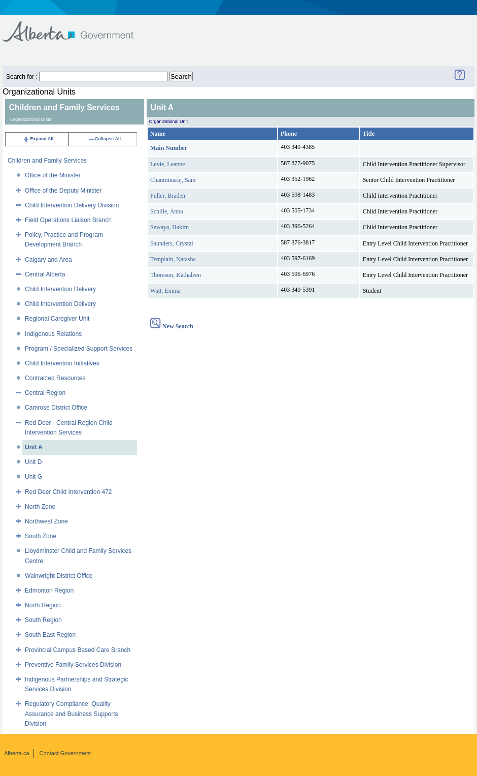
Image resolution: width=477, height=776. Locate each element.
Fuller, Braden (167, 195)
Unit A (34, 447)
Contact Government (65, 753)
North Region (43, 605)
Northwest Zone (46, 521)
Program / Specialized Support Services (78, 348)
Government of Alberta (76, 26)
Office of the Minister (53, 175)
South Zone (40, 536)
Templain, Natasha (173, 259)
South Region (43, 620)
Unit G (33, 476)
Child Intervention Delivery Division (72, 205)
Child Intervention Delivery (60, 289)
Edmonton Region (49, 590)
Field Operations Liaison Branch (68, 220)
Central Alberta (45, 274)
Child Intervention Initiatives (62, 363)
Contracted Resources (55, 378)
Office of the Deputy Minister (63, 190)
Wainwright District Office (58, 575)
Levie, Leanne (167, 164)
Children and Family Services (47, 160)
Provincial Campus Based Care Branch (77, 650)
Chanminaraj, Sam (172, 179)
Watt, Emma (165, 290)
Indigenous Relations (53, 333)
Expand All (38, 138)
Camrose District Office (56, 407)
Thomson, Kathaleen (175, 274)
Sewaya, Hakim (169, 227)
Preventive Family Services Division (73, 664)
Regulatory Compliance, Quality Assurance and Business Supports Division (71, 713)
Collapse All (104, 138)
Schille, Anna (166, 211)
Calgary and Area (48, 259)
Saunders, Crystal (171, 243)
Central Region (45, 392)
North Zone (40, 506)
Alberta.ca (16, 753)
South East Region (50, 634)
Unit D (33, 461)
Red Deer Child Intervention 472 (68, 491)
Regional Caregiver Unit (57, 318)
